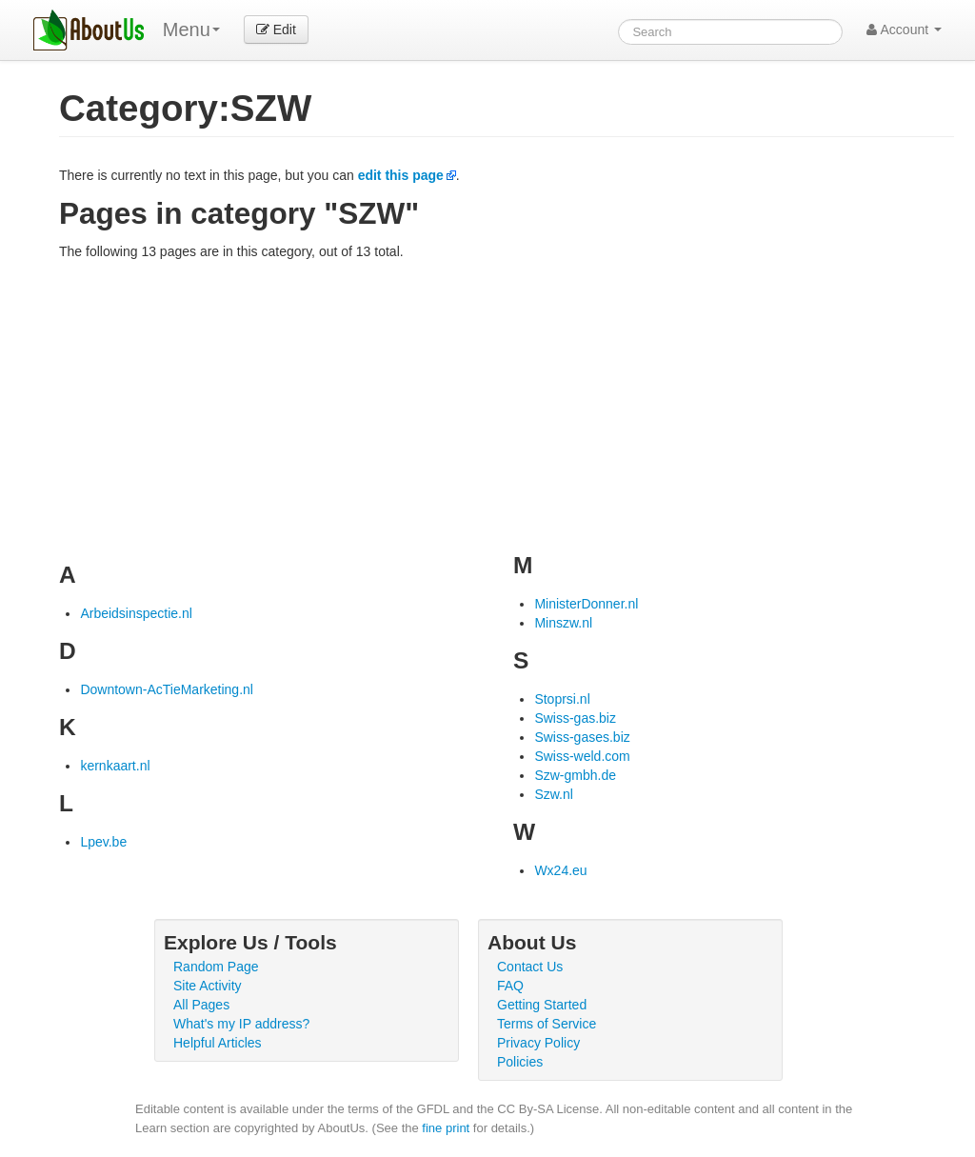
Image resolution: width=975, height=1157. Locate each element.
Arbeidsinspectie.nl (136, 613)
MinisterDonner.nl (586, 603)
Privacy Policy (538, 1042)
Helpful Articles (217, 1042)
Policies (520, 1061)
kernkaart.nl (114, 765)
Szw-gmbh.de (575, 775)
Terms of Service (546, 1023)
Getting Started (542, 1004)
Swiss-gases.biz (581, 737)
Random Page (216, 966)
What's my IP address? (241, 1023)
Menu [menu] (191, 29)
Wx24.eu (560, 870)
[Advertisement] (506, 403)
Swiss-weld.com (581, 756)
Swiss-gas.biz (575, 718)
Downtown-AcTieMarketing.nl (166, 689)
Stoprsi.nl (561, 699)
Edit (276, 29)
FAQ (510, 985)
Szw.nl (553, 794)
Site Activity (207, 985)
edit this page (401, 175)
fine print (445, 1128)
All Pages (201, 1004)
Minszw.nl (563, 622)
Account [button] (904, 29)
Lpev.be (103, 841)
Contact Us (530, 966)
